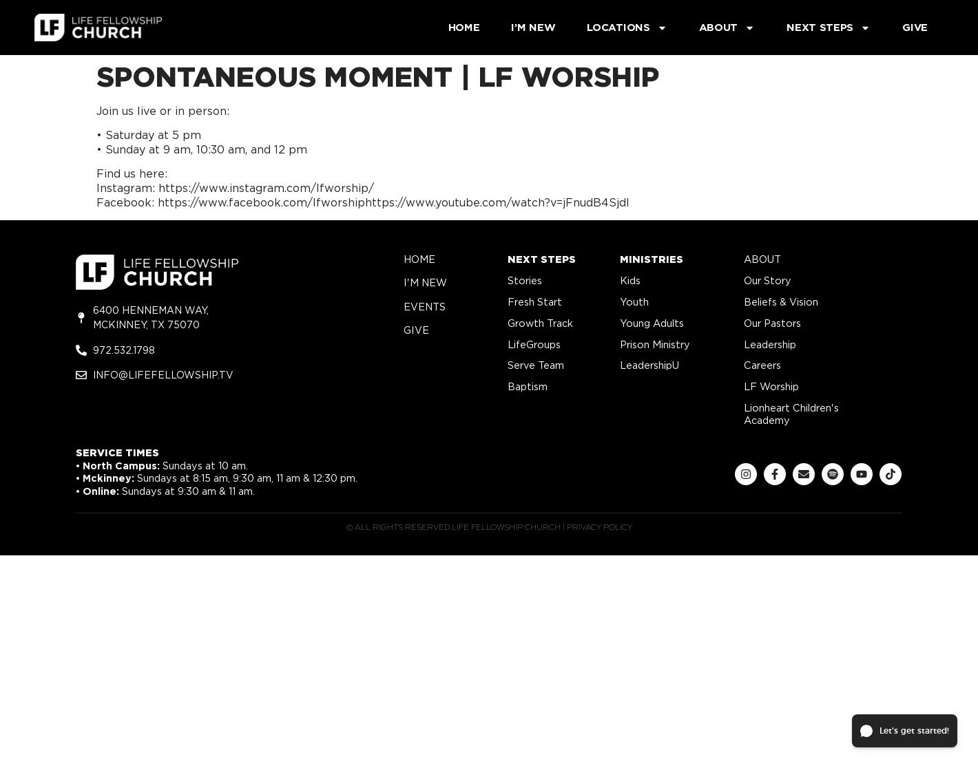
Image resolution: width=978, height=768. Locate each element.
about (762, 259)
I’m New (533, 27)
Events (425, 306)
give (416, 330)
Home (464, 27)
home (419, 259)
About (727, 28)
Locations (627, 28)
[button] (904, 730)
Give (915, 27)
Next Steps (829, 28)
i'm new (425, 282)
